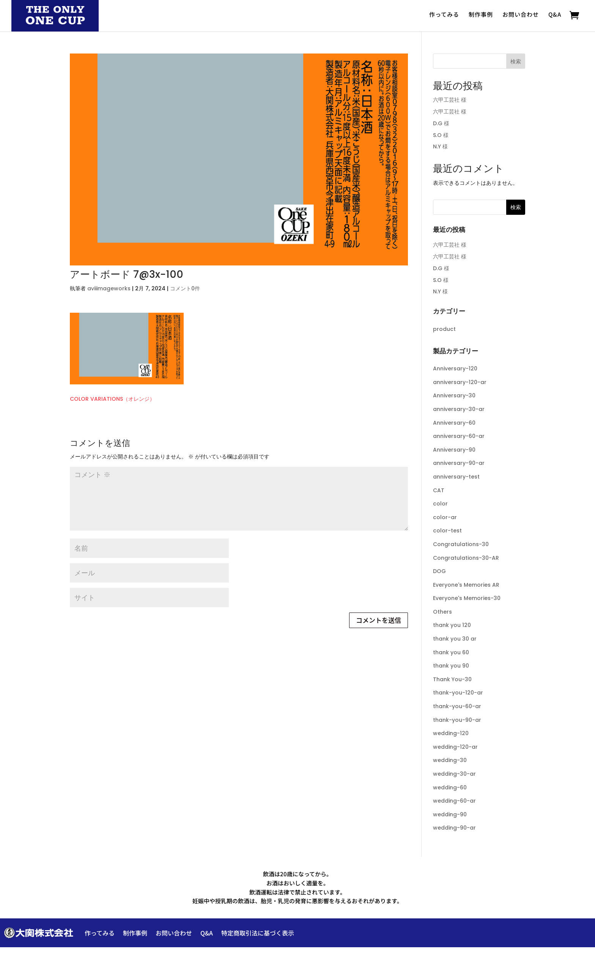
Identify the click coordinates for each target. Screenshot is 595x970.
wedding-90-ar (454, 827)
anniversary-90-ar (459, 463)
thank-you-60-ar (457, 706)
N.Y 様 (440, 146)
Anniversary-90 (454, 450)
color (440, 503)
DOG (439, 571)
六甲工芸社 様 (449, 100)
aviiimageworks (109, 288)
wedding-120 (451, 733)
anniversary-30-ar (459, 409)
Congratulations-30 (461, 544)
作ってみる (444, 14)
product (444, 329)
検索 (515, 61)
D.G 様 (441, 123)
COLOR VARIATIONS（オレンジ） (112, 399)
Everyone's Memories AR (466, 585)
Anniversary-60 (454, 423)
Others (442, 612)
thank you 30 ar (455, 638)
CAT (438, 490)
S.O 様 (441, 135)
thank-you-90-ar (457, 720)
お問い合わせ (520, 14)
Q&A (554, 14)
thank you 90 (451, 665)
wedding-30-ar (454, 774)
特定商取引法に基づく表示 (257, 932)
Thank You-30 (452, 679)
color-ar (445, 517)
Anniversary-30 (454, 395)
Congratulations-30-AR (466, 558)
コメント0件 (185, 288)
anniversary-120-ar (459, 382)
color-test (447, 530)
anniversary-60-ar (459, 436)
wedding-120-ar (455, 747)
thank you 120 (452, 625)
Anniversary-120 (455, 368)
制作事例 (481, 14)
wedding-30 (450, 760)
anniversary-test (456, 476)
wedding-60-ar (454, 801)
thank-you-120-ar (458, 692)
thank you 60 (451, 652)
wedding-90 (450, 814)
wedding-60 (450, 787)
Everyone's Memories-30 (467, 598)
